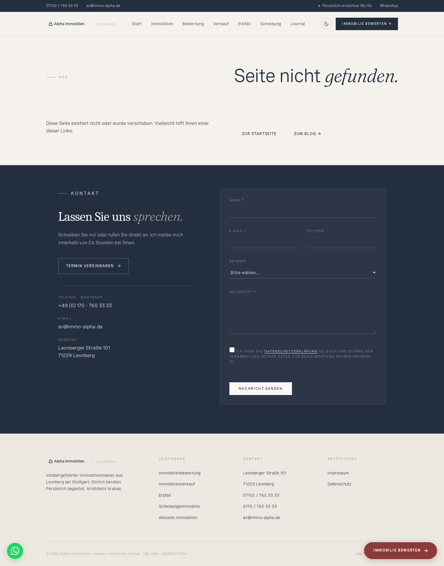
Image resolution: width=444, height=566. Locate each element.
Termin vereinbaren (93, 266)
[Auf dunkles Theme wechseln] (326, 24)
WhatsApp (389, 5)
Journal (297, 23)
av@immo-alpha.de (103, 5)
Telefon (315, 231)
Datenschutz (339, 484)
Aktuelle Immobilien (178, 517)
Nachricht (242, 292)
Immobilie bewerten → (367, 24)
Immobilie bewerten (400, 550)
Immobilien (162, 23)
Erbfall (244, 23)
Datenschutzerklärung (290, 351)
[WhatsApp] (15, 551)
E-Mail (238, 231)
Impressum (338, 473)
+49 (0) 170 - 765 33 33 (85, 305)
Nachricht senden (261, 389)
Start (137, 23)
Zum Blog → (307, 134)
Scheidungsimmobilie (179, 506)
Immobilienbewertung (179, 473)
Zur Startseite (259, 134)
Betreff (237, 261)
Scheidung (270, 23)
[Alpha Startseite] (81, 24)
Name (237, 200)
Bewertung (193, 23)
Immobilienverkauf (177, 484)
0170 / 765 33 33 (260, 506)
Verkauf (221, 23)
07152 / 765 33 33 (62, 5)
